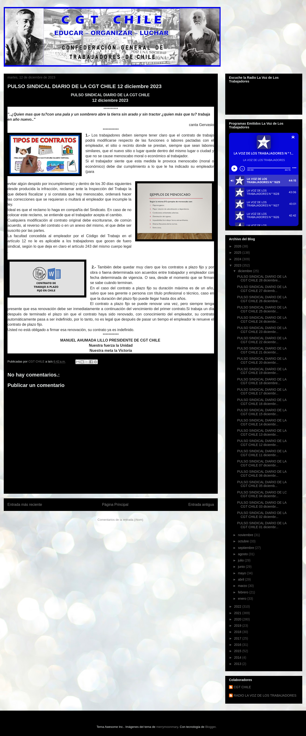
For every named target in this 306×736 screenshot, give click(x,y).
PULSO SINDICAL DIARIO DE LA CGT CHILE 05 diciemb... (261, 484)
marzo (243, 586)
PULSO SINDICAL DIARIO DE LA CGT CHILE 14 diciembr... (261, 422)
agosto (243, 554)
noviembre (246, 535)
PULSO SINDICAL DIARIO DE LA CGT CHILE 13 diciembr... (261, 432)
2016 (238, 645)
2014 (238, 657)
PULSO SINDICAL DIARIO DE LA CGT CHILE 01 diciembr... (261, 525)
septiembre (246, 548)
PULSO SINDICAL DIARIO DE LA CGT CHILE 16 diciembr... (261, 402)
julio (241, 560)
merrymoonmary (167, 727)
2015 (238, 651)
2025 (238, 252)
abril (241, 579)
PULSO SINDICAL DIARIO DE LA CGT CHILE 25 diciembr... (261, 309)
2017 (238, 638)
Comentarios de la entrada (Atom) (120, 519)
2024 (238, 259)
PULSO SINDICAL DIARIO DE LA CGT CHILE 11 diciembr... (261, 453)
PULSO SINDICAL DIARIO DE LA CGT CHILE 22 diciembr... (261, 340)
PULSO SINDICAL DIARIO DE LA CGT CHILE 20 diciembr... (261, 360)
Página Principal (115, 505)
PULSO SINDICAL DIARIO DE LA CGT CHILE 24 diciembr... (261, 319)
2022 (238, 606)
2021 (238, 613)
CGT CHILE (242, 687)
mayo (242, 573)
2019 (238, 625)
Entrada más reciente (24, 505)
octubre (244, 541)
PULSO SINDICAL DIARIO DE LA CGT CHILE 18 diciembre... (261, 381)
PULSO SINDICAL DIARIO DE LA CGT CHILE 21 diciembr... (261, 350)
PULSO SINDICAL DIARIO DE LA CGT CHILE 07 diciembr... (261, 463)
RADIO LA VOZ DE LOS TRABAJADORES (265, 695)
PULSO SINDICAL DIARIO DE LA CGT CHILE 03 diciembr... (261, 504)
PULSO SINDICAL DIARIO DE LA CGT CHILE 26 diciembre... (261, 299)
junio (242, 566)
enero (242, 598)
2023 (238, 265)
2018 (238, 632)
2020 (238, 619)
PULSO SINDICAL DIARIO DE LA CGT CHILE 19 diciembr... (261, 371)
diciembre (245, 271)
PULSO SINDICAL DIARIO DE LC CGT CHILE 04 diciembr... (262, 494)
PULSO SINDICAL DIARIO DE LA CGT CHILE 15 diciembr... (261, 412)
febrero (243, 592)
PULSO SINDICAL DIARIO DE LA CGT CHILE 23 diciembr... (261, 330)
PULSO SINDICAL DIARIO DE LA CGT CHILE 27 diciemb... (261, 289)
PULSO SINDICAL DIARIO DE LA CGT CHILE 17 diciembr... (261, 391)
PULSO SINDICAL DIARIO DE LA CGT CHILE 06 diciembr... (261, 473)
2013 (238, 664)
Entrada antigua (201, 505)
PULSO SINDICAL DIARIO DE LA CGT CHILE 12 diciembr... (261, 443)
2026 (238, 246)
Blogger (210, 727)
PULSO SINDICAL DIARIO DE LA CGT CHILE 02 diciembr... (261, 515)
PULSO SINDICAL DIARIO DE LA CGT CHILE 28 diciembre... (261, 278)
